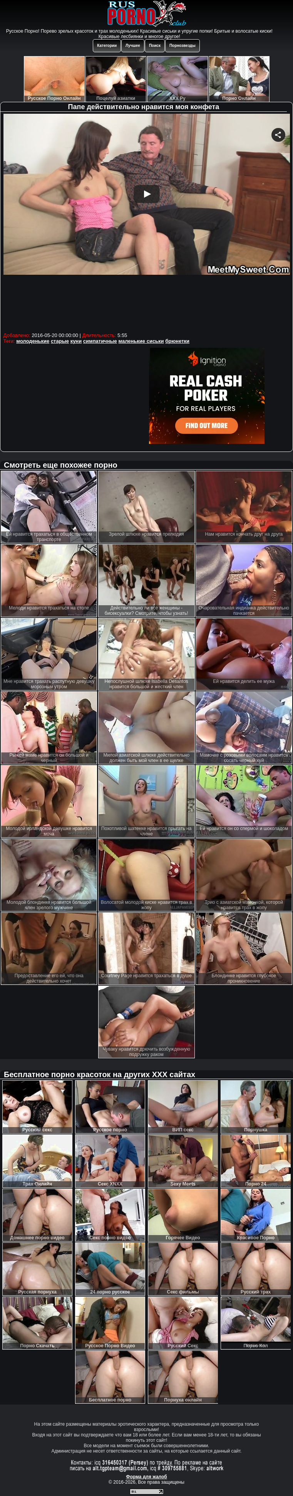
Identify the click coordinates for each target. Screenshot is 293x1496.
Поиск (155, 45)
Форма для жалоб (146, 1476)
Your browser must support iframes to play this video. (146, 222)
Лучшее (133, 45)
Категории (107, 45)
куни (76, 341)
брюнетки (177, 341)
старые (60, 341)
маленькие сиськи (141, 341)
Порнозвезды (182, 45)
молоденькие (32, 341)
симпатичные (100, 341)
